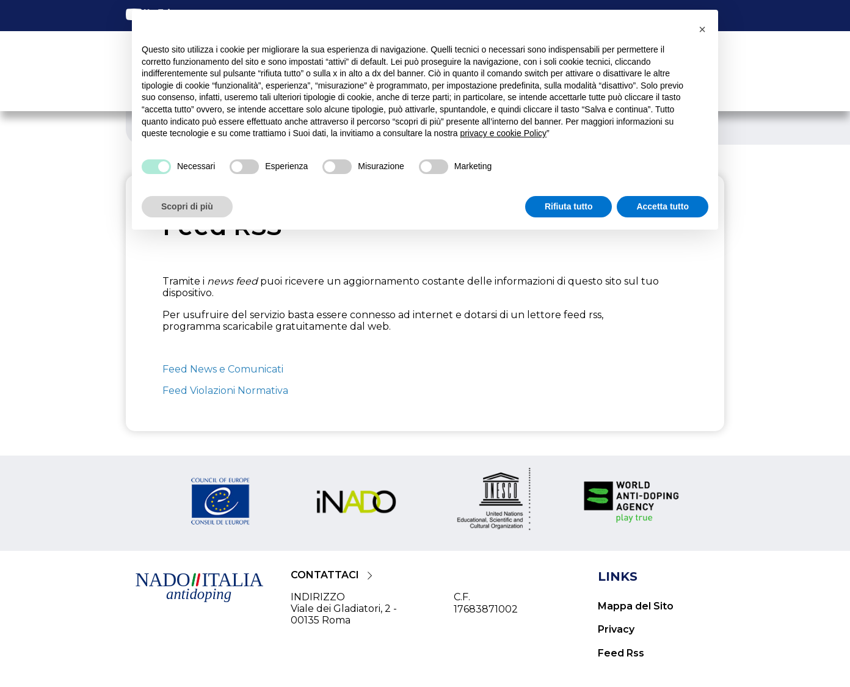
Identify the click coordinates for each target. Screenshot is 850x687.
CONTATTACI (325, 575)
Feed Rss (621, 653)
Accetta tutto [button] (662, 206)
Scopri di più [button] (187, 206)
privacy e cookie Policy (503, 133)
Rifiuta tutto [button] (569, 206)
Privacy (616, 629)
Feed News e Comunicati (222, 369)
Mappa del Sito (636, 606)
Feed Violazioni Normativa (225, 390)
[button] (702, 29)
